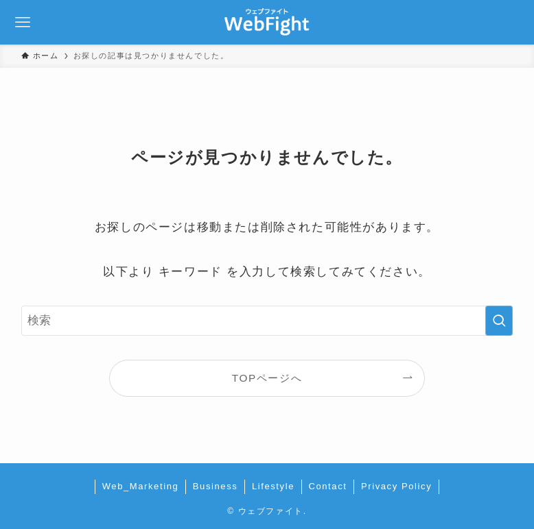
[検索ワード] (267, 321)
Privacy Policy (396, 486)
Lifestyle (273, 486)
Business (215, 486)
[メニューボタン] (22, 22)
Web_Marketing (140, 486)
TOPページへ (267, 378)
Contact (327, 486)
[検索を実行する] (499, 321)
